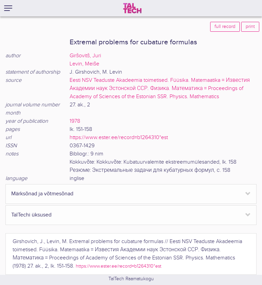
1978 (75, 121)
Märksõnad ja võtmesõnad (42, 194)
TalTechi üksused (31, 215)
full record (225, 26)
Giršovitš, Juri (85, 55)
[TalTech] (132, 8)
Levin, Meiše (84, 64)
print (250, 26)
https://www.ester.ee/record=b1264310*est (119, 137)
